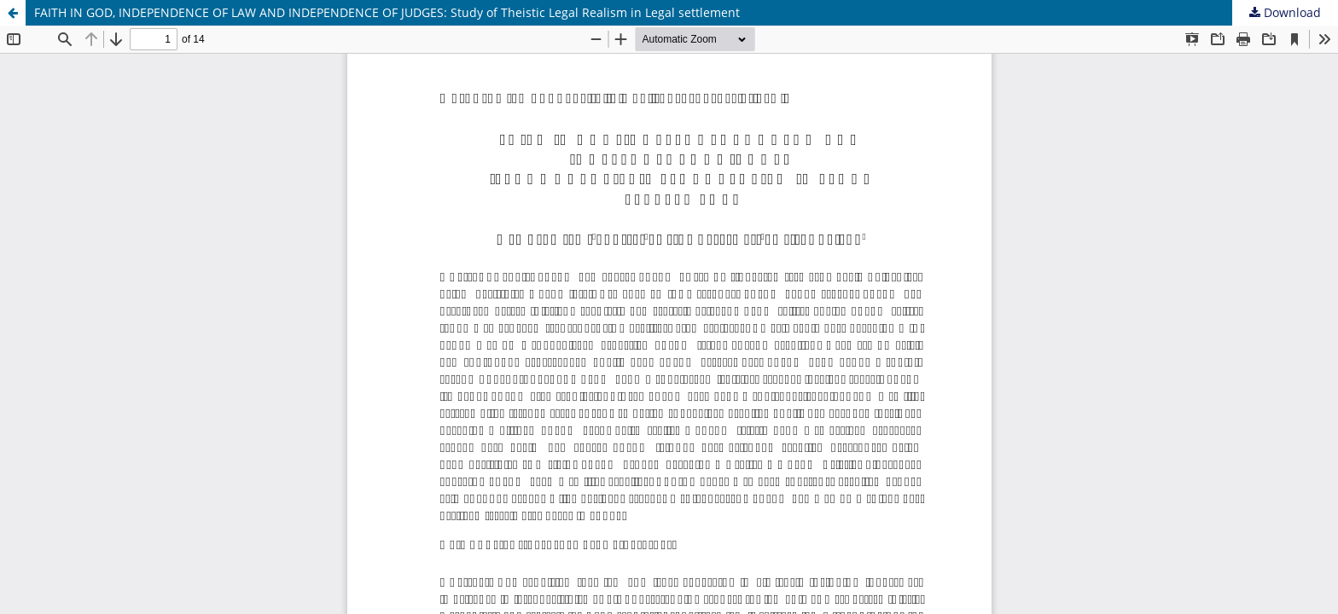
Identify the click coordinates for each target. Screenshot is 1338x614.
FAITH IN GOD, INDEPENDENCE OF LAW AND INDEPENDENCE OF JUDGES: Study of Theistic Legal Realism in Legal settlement (387, 12)
